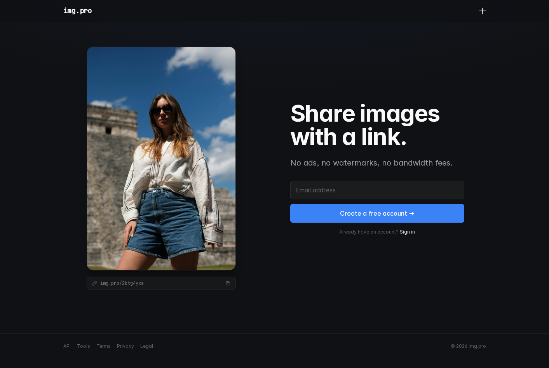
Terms (103, 346)
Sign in (407, 232)
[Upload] (482, 11)
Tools (83, 346)
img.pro (77, 10)
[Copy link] (228, 283)
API (67, 346)
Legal (146, 346)
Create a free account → (377, 213)
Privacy (125, 346)
